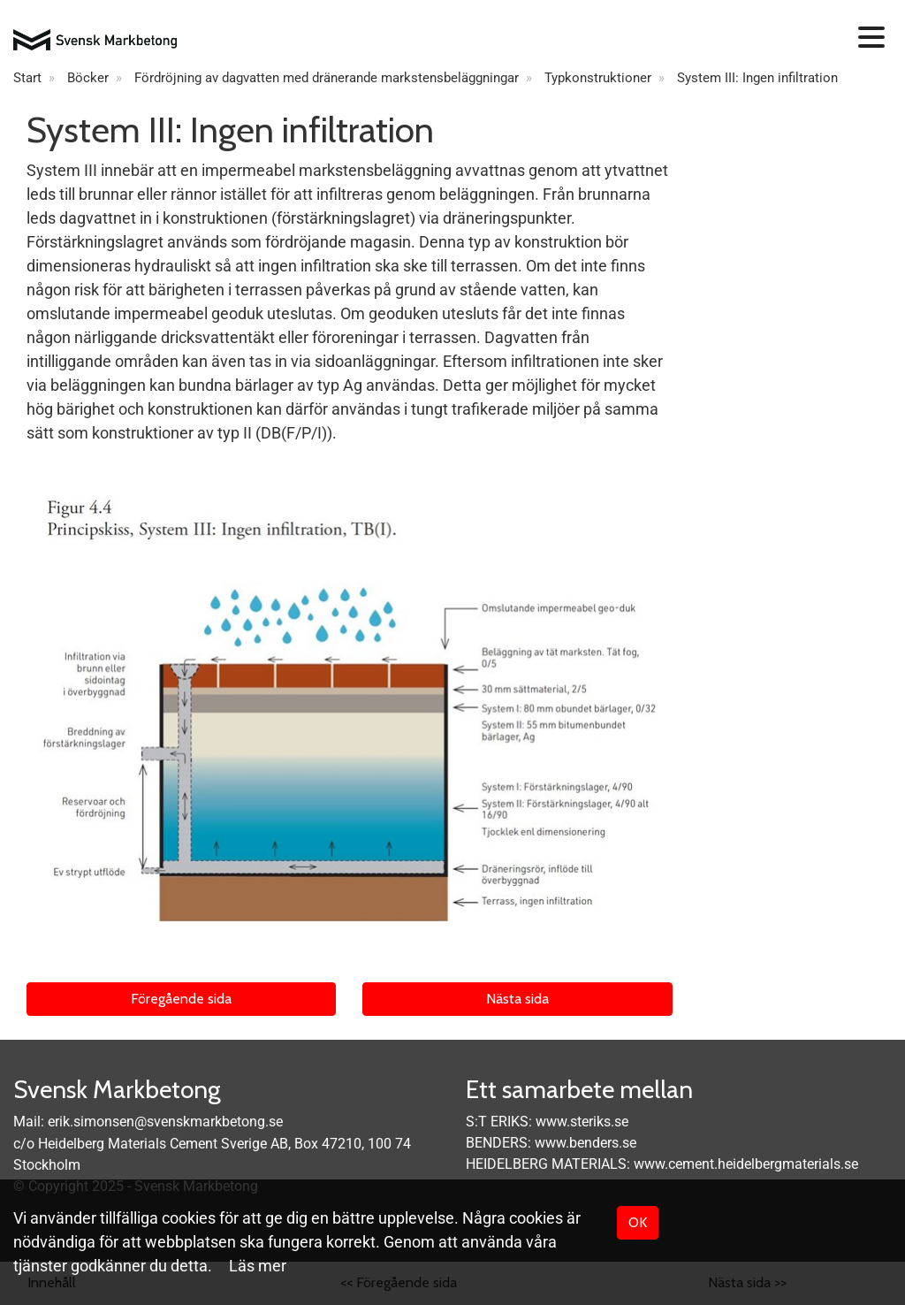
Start (27, 78)
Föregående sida (181, 998)
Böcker (88, 78)
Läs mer (257, 1265)
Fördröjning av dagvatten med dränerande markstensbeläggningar (326, 78)
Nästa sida (517, 998)
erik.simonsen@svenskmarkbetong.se (165, 1121)
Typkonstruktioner (597, 78)
